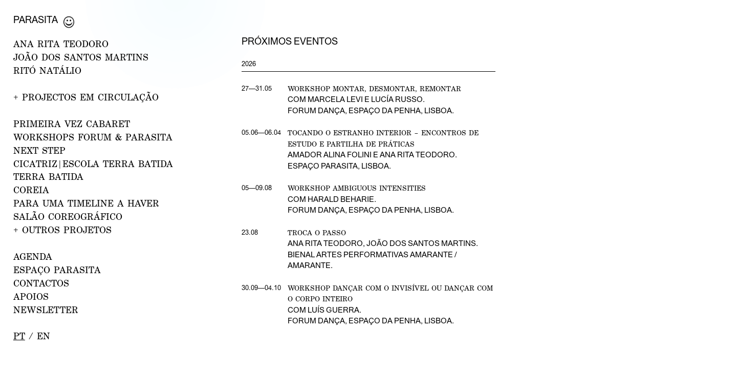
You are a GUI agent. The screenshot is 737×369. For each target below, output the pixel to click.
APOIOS (31, 296)
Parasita (35, 19)
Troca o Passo (317, 232)
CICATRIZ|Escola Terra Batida (93, 163)
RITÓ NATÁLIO (47, 70)
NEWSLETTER (45, 309)
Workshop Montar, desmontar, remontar (374, 88)
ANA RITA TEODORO (61, 43)
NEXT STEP (39, 150)
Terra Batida (48, 176)
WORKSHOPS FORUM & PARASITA (92, 137)
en (43, 336)
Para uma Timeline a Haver (86, 203)
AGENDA (32, 256)
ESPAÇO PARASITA (57, 269)
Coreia (31, 189)
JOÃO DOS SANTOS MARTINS (80, 57)
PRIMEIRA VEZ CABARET (71, 123)
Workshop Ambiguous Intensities (357, 187)
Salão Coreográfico (67, 216)
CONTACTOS (41, 283)
